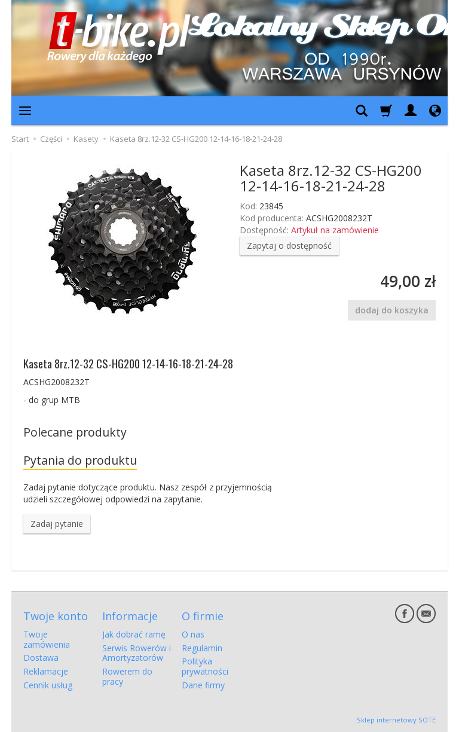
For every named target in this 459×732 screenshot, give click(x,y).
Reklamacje (45, 671)
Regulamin (202, 648)
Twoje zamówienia (46, 639)
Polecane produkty (75, 432)
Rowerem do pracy (127, 676)
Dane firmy (203, 685)
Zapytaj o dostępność (289, 245)
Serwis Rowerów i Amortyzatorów (136, 653)
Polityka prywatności (205, 666)
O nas (193, 634)
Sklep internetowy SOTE (396, 719)
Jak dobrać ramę (134, 634)
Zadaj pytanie (56, 523)
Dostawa (41, 657)
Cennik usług (47, 685)
